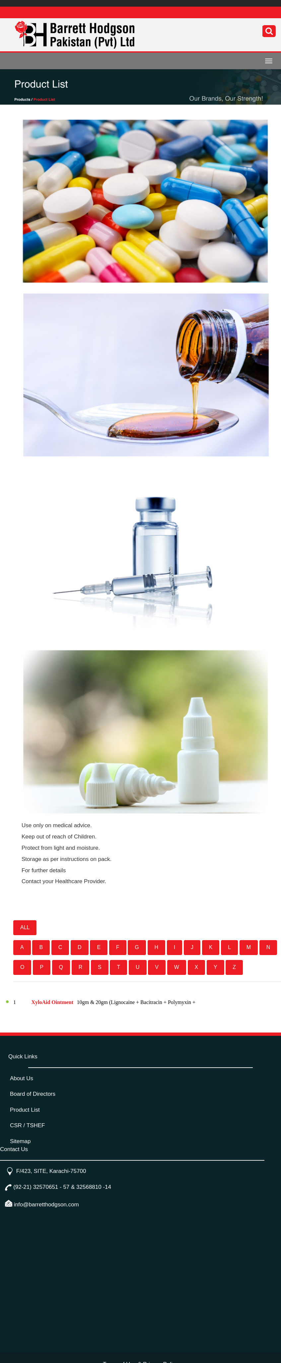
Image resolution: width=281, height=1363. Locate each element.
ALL (25, 927)
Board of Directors (32, 1094)
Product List (25, 1110)
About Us (21, 1078)
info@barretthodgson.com (46, 1204)
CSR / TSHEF (27, 1125)
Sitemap (20, 1141)
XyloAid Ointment (53, 1002)
